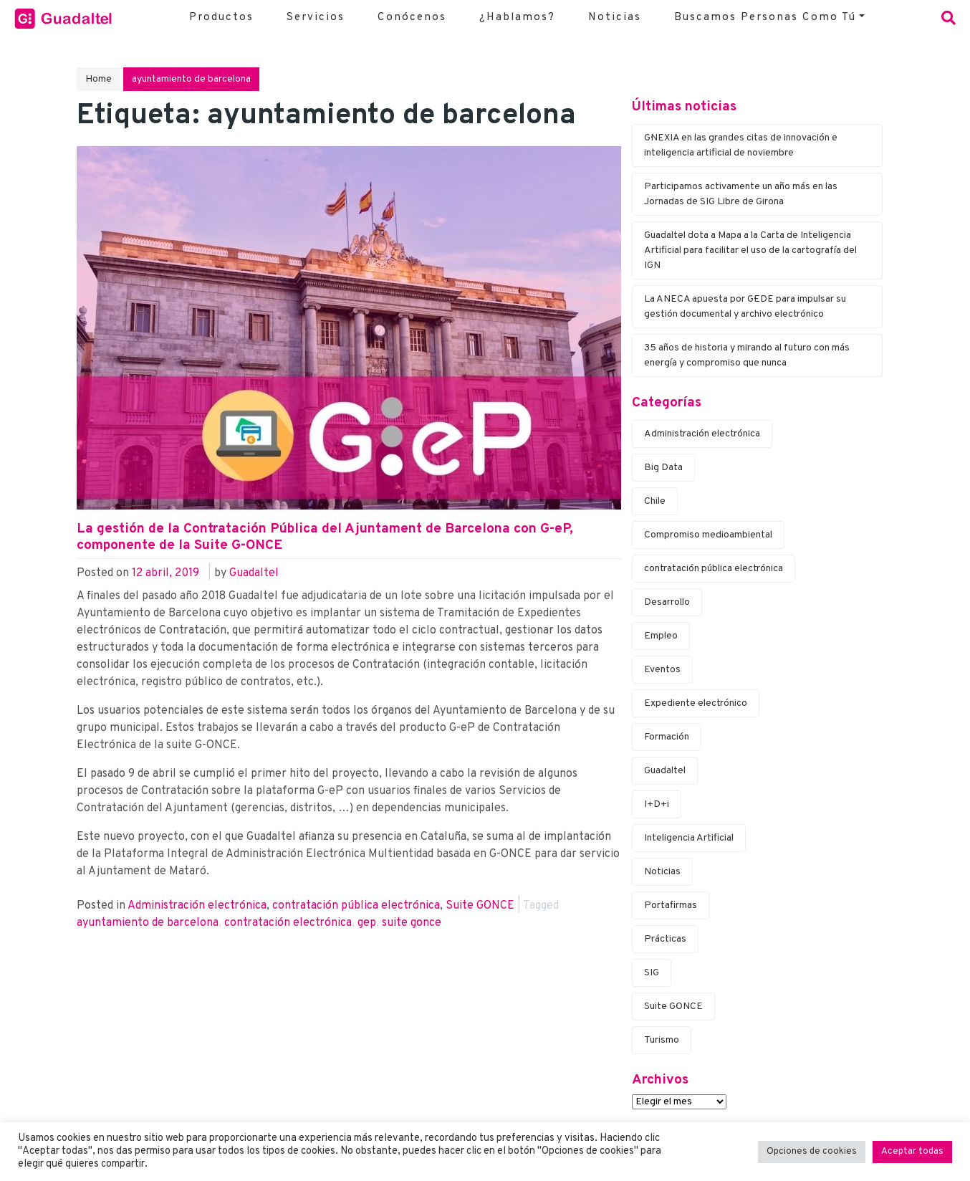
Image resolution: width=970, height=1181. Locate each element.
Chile (655, 501)
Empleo (661, 636)
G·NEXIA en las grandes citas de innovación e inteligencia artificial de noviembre (740, 145)
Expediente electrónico (695, 703)
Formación (666, 737)
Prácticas (665, 939)
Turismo (661, 1040)
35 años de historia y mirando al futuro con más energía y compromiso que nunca (747, 355)
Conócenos (412, 17)
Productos (221, 17)
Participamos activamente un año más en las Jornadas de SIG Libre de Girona (740, 194)
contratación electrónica (288, 923)
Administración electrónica (197, 906)
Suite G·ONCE (480, 906)
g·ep (366, 923)
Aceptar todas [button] (912, 1151)
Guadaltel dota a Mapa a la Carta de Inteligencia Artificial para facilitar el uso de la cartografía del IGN (750, 250)
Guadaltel (254, 573)
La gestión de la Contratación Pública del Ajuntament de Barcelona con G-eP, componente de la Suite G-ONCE (325, 537)
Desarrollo (667, 602)
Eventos (662, 670)
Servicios (316, 17)
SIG (651, 973)
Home (98, 79)
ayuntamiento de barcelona (148, 923)
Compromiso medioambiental (708, 535)
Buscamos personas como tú (765, 17)
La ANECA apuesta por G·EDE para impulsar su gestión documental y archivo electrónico (745, 306)
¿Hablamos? (517, 17)
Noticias (614, 17)
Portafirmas (670, 905)
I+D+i (656, 804)
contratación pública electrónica (356, 906)
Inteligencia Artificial (689, 838)
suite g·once (411, 923)
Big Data (663, 468)
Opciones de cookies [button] (812, 1151)
